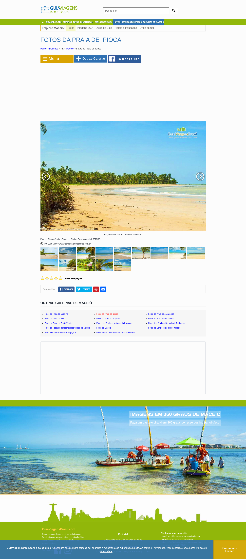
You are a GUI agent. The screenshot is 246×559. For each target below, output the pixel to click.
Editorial (123, 534)
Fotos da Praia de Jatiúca (56, 318)
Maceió (70, 48)
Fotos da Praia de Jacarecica (161, 314)
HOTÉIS (117, 22)
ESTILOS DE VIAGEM (104, 22)
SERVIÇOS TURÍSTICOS (131, 22)
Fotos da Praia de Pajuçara (108, 318)
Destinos (53, 48)
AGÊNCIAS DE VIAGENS (153, 22)
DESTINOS (67, 22)
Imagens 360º (85, 27)
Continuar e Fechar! (229, 550)
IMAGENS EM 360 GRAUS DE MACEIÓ (175, 414)
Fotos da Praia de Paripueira (161, 318)
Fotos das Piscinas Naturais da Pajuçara (114, 323)
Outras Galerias (94, 58)
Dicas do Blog (104, 27)
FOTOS (76, 22)
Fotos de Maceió (103, 328)
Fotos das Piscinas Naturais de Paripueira (166, 323)
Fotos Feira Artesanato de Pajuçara (60, 332)
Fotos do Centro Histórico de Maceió (164, 328)
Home (43, 48)
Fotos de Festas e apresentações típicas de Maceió (67, 328)
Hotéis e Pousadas (126, 27)
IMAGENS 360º (86, 22)
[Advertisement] (76, 90)
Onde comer (147, 27)
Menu (54, 59)
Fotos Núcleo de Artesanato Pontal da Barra (115, 332)
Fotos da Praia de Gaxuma (56, 314)
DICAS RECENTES (53, 22)
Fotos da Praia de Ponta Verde (58, 323)
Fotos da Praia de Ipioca (107, 314)
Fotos (71, 27)
